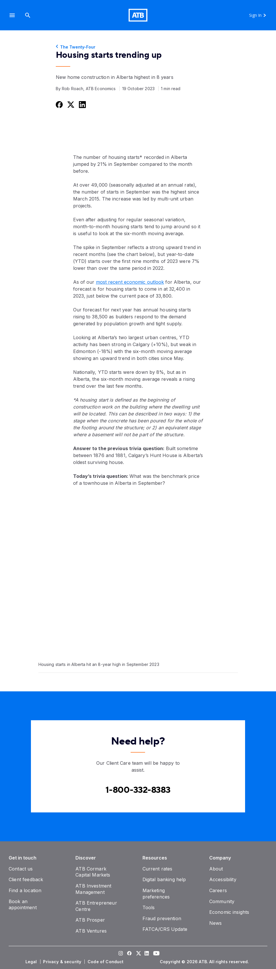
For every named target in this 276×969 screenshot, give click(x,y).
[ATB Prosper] (90, 920)
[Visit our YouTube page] (155, 954)
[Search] (28, 15)
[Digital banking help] (164, 879)
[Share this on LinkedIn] (82, 104)
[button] (12, 15)
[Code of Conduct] (106, 962)
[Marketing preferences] (156, 894)
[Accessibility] (222, 879)
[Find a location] (25, 890)
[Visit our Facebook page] (129, 954)
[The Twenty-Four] (138, 47)
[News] (215, 923)
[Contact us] (21, 869)
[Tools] (148, 907)
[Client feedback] (26, 879)
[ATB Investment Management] (93, 889)
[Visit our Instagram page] (120, 954)
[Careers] (218, 890)
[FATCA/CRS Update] (164, 929)
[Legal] (32, 962)
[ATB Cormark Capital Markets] (92, 872)
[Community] (221, 901)
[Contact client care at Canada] (138, 790)
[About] (216, 869)
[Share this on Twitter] (70, 104)
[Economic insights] (229, 912)
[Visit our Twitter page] (138, 954)
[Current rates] (157, 869)
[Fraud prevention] (161, 918)
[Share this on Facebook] (59, 104)
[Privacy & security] (62, 962)
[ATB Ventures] (91, 931)
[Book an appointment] (23, 905)
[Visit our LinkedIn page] (146, 954)
